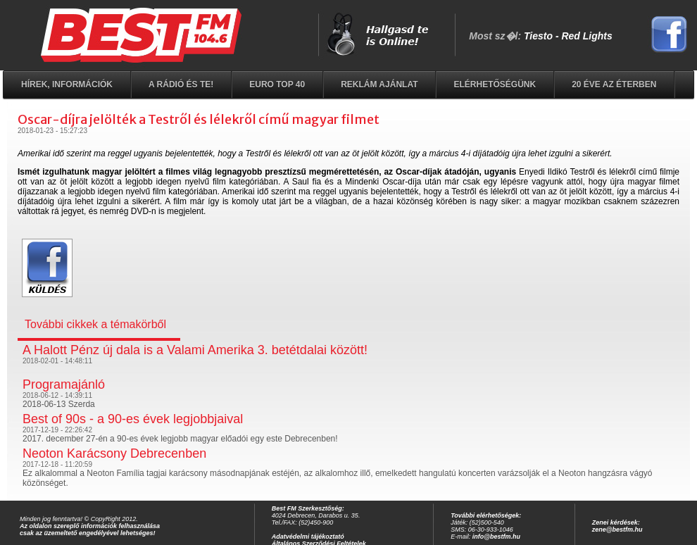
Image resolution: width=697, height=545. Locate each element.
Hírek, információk (67, 84)
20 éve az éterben (614, 84)
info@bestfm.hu (496, 536)
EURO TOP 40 (277, 84)
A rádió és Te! (181, 84)
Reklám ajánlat (379, 84)
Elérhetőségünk (494, 84)
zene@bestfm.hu (617, 529)
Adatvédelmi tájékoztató (308, 536)
